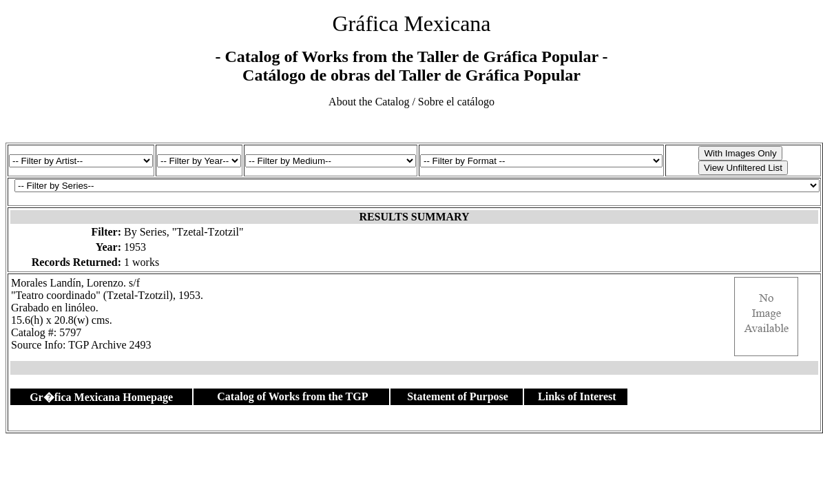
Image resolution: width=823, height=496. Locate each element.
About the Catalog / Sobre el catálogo (411, 101)
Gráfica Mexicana (411, 23)
